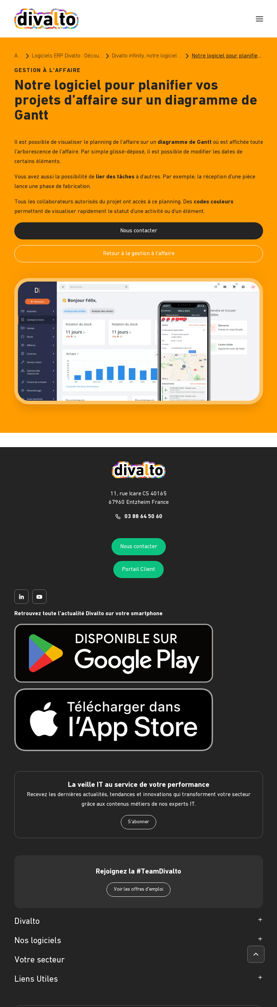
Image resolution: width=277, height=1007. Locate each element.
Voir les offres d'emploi (138, 889)
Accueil (19, 56)
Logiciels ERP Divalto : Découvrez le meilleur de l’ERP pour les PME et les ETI (67, 56)
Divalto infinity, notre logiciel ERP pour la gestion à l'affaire (147, 56)
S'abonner (138, 822)
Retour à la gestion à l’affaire (138, 254)
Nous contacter (138, 231)
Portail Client (138, 569)
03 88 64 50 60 (143, 517)
